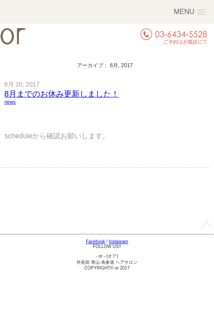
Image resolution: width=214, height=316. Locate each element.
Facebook (95, 241)
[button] (189, 11)
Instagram (118, 241)
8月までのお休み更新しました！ (61, 94)
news (10, 101)
